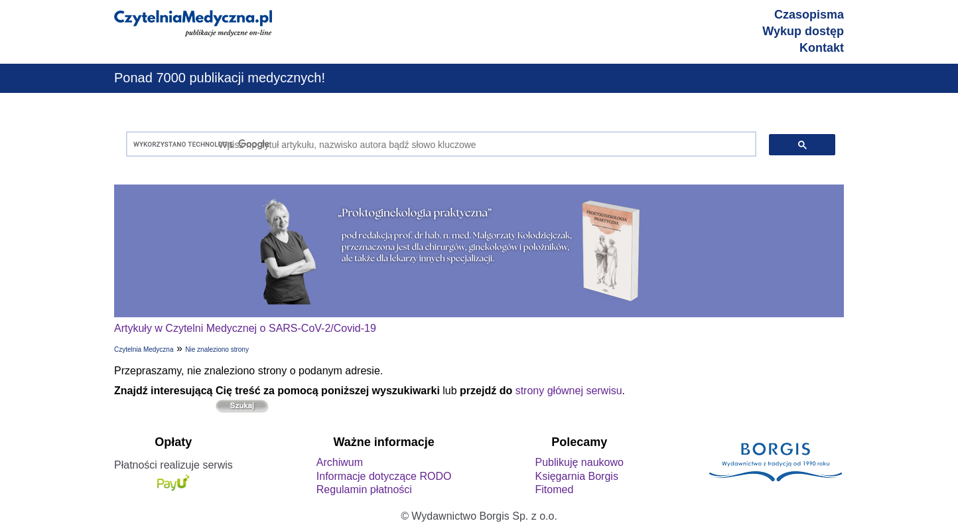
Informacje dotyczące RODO (384, 476)
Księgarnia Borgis (576, 476)
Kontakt (821, 47)
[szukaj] (438, 144)
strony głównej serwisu (568, 390)
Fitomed (554, 489)
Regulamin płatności (364, 489)
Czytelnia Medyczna (143, 349)
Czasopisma (809, 14)
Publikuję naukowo (579, 462)
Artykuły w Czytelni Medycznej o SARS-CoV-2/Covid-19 (245, 328)
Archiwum (339, 462)
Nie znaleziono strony (217, 349)
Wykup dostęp (803, 31)
